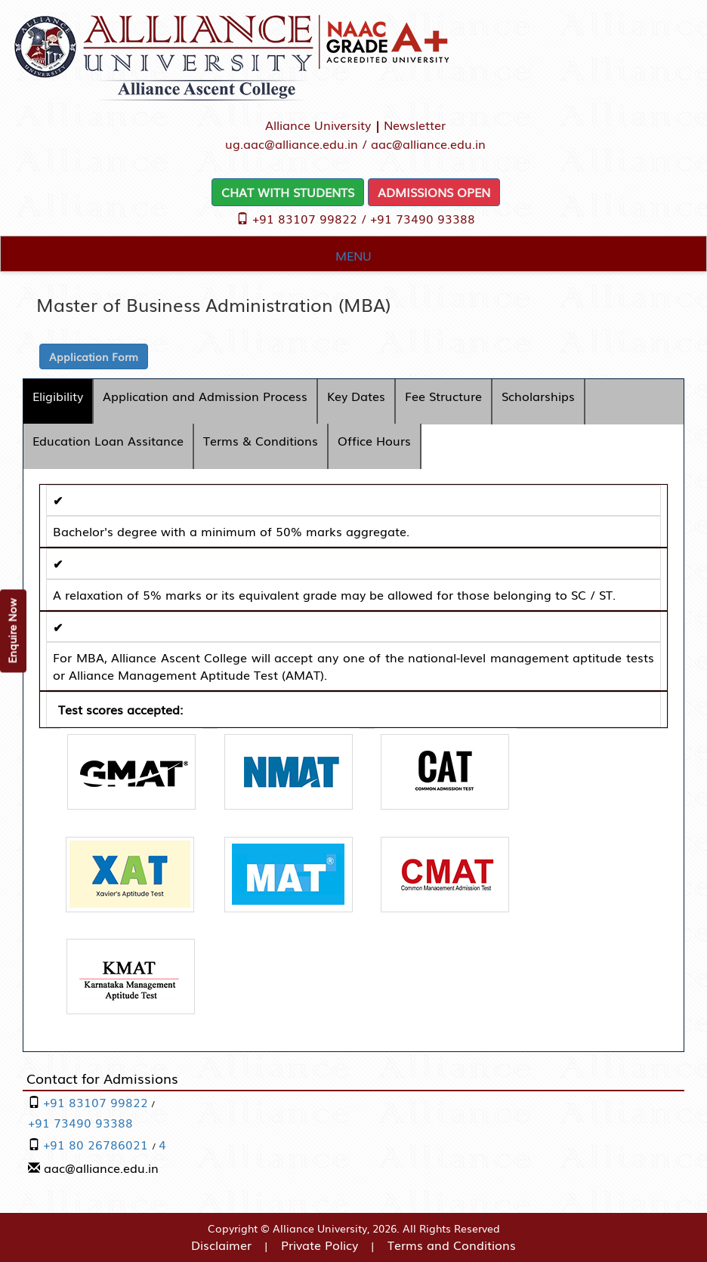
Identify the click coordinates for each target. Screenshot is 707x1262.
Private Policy (319, 1245)
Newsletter (415, 125)
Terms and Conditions (451, 1245)
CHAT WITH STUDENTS (287, 192)
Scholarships (538, 396)
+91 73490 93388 (422, 218)
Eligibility (57, 396)
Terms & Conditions (260, 440)
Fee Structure (443, 396)
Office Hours (374, 440)
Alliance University (318, 125)
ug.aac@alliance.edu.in (291, 143)
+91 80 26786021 (97, 1144)
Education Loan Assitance (108, 440)
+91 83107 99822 (304, 218)
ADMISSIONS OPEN (434, 192)
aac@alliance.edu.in (428, 143)
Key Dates (356, 396)
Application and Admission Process (205, 396)
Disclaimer (221, 1245)
